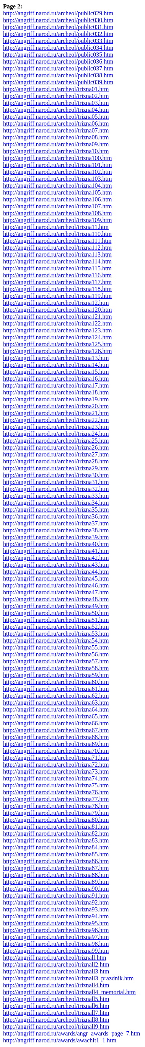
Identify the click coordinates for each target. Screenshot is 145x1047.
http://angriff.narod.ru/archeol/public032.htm (58, 34)
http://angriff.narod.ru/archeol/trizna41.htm (56, 551)
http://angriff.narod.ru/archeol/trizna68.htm (56, 737)
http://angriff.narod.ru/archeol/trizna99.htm (56, 950)
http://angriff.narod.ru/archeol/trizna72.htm (56, 764)
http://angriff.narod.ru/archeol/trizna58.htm (56, 668)
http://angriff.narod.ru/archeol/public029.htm (58, 13)
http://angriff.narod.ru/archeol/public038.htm (58, 75)
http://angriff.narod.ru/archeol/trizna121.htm (57, 316)
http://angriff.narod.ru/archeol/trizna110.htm (57, 234)
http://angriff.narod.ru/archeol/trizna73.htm (56, 771)
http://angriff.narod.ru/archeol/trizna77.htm (56, 799)
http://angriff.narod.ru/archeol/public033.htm (58, 41)
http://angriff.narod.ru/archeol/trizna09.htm (56, 144)
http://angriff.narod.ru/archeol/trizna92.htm (56, 902)
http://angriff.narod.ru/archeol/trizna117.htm (57, 282)
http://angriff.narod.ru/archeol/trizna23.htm (56, 427)
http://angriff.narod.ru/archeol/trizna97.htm (56, 937)
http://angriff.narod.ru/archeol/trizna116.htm (57, 275)
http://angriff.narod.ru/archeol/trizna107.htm (57, 206)
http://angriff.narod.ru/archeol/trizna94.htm (56, 916)
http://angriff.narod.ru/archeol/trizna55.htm (56, 647)
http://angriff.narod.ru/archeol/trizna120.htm (57, 309)
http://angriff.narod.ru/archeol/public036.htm (58, 61)
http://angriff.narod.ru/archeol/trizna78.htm (56, 806)
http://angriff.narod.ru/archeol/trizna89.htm (56, 881)
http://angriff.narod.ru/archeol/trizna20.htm (56, 406)
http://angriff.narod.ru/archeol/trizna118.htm (57, 289)
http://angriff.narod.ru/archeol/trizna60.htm (56, 682)
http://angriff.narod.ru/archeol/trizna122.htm (57, 323)
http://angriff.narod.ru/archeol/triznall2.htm (56, 964)
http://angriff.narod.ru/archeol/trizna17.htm (56, 385)
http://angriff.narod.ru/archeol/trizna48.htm (56, 599)
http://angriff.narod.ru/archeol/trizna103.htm (57, 178)
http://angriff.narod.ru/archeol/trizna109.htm (57, 220)
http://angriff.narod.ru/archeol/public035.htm (58, 54)
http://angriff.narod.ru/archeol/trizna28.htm (56, 461)
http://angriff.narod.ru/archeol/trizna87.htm (56, 868)
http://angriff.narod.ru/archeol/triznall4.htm (56, 985)
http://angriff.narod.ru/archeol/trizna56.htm (56, 654)
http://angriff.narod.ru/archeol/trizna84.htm (56, 847)
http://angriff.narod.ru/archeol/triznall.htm (54, 957)
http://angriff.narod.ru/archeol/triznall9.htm (56, 1026)
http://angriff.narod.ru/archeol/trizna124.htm (57, 337)
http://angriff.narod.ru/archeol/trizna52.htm (56, 626)
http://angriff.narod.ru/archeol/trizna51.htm (56, 620)
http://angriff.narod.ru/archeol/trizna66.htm (56, 723)
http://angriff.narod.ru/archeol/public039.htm (58, 82)
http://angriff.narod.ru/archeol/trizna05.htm (56, 116)
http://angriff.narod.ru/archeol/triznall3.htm (56, 971)
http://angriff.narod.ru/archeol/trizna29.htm (56, 468)
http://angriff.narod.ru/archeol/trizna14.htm (56, 365)
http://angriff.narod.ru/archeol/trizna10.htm (56, 151)
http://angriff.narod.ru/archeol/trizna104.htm (57, 185)
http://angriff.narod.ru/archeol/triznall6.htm (56, 1006)
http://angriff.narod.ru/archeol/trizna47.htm (56, 592)
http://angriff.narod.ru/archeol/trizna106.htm (57, 199)
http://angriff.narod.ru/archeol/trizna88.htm (56, 875)
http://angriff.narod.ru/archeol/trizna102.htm (57, 172)
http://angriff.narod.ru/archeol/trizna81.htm (56, 826)
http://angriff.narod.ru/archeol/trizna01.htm (56, 89)
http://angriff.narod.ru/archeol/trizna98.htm (56, 944)
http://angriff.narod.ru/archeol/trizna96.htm (56, 930)
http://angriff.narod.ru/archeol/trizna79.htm (56, 813)
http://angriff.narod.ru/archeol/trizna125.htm (57, 344)
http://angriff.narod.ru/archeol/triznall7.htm (56, 1012)
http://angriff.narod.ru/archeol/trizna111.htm (57, 240)
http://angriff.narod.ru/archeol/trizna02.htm (56, 96)
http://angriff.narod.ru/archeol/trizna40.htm (56, 544)
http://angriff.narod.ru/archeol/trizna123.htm (57, 330)
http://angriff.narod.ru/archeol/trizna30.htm (56, 475)
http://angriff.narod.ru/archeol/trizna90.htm (56, 888)
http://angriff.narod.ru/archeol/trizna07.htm (56, 130)
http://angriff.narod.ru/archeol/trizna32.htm (56, 489)
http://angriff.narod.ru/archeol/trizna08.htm (56, 137)
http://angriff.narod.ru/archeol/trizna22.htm (56, 420)
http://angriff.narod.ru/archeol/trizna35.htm (56, 509)
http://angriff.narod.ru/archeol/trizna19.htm (56, 399)
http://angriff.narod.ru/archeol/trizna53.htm (56, 633)
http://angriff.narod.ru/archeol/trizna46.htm (56, 585)
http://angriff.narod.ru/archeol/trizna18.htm (56, 392)
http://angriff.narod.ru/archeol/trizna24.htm (56, 433)
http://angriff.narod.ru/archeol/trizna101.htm (57, 165)
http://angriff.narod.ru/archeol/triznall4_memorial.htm (69, 992)
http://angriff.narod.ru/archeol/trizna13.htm (56, 358)
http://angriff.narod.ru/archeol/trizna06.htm (56, 123)
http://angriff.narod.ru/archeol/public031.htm (58, 27)
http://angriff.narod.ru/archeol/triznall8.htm (56, 1019)
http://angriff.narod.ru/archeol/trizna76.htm (56, 792)
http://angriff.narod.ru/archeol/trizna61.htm (56, 688)
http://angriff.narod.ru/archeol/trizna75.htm (56, 785)
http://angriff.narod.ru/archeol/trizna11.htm (56, 227)
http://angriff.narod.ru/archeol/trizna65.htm (56, 716)
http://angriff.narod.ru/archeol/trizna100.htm (57, 158)
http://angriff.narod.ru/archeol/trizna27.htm (56, 454)
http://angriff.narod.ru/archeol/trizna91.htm (56, 895)
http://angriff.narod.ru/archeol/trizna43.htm (56, 564)
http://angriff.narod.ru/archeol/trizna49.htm (56, 606)
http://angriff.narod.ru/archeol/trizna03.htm (56, 103)
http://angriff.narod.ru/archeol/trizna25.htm (56, 440)
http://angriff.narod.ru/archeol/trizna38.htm (56, 530)
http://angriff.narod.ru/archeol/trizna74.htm (56, 778)
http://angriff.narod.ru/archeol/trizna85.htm (56, 854)
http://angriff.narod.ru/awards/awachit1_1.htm (59, 1040)
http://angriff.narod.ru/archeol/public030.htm (58, 20)
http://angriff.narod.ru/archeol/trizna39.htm (56, 537)
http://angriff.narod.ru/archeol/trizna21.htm (56, 413)
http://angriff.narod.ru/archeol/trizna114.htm (57, 261)
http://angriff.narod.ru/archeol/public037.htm (58, 68)
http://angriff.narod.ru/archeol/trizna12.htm (56, 302)
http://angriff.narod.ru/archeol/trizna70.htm (56, 751)
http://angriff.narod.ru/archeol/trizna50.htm (56, 613)
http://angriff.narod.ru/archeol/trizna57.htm (56, 661)
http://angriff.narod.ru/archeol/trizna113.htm (57, 254)
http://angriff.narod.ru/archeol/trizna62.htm (56, 695)
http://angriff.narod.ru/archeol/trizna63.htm (56, 702)
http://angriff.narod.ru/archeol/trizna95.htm (56, 923)
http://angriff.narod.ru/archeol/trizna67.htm (56, 730)
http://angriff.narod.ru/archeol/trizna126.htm (57, 351)
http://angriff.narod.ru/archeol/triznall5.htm (56, 999)
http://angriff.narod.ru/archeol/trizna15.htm (56, 371)
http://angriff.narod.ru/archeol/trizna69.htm (56, 744)
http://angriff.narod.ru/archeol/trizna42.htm (56, 558)
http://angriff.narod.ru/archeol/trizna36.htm (56, 516)
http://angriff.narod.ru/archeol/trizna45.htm (56, 578)
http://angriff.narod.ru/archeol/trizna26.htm (56, 447)
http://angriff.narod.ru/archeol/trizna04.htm (56, 109)
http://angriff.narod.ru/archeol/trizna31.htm (56, 482)
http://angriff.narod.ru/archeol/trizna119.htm (57, 296)
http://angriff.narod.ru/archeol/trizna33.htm (56, 495)
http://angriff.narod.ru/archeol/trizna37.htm (56, 523)
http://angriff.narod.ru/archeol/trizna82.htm (56, 833)
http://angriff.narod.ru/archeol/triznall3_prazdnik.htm (68, 978)
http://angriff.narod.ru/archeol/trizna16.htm (56, 378)
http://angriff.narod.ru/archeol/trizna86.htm (56, 861)
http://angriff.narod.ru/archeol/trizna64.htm (56, 709)
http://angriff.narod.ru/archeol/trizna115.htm (57, 268)
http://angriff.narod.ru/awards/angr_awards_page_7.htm (71, 1033)
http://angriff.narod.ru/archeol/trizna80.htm (56, 819)
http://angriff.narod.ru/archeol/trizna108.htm (57, 213)
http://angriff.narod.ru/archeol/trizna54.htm (56, 640)
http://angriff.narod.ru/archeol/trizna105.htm (57, 192)
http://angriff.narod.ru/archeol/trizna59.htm (56, 675)
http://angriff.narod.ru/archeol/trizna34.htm (56, 502)
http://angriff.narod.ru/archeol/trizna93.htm (56, 909)
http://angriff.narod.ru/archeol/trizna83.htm (56, 840)
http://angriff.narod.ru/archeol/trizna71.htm (56, 757)
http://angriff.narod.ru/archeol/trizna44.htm (56, 571)
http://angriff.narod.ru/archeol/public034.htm (58, 47)
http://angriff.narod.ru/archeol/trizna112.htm (57, 247)
